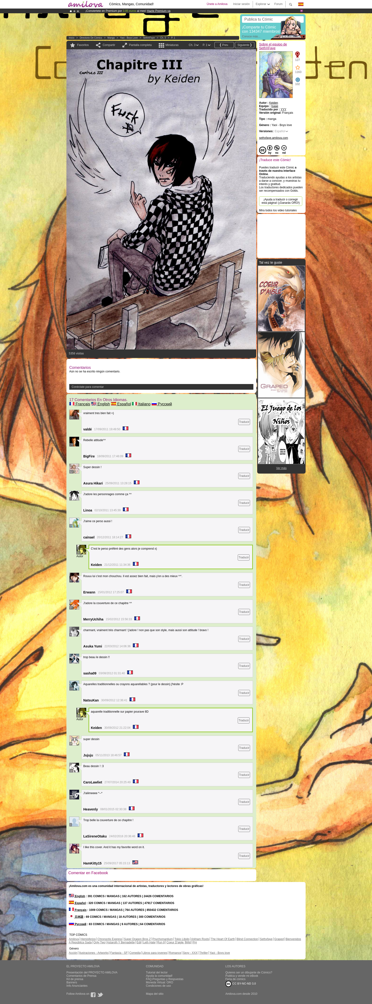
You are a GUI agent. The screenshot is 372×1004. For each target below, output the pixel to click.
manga (111, 37)
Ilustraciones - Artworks (93, 952)
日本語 (76, 916)
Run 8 (161, 942)
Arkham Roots (200, 939)
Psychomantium (163, 939)
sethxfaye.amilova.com (273, 138)
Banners (71, 982)
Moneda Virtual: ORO (159, 982)
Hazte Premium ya (158, 11)
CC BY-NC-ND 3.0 (240, 984)
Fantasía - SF (119, 952)
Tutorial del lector (157, 972)
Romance (175, 952)
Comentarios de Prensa (81, 975)
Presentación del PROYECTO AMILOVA (91, 972)
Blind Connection (247, 939)
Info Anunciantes (77, 985)
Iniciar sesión (241, 4)
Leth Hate (149, 942)
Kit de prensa (74, 979)
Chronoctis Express (110, 939)
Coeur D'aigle (176, 942)
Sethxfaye (266, 939)
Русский (162, 404)
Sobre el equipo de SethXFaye (273, 46)
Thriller (203, 952)
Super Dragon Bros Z (137, 939)
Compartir (109, 45)
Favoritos (83, 45)
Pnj (195, 942)
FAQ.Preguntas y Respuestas (164, 979)
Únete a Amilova (217, 4)
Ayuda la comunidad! (159, 975)
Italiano (141, 404)
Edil (139, 942)
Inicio (71, 37)
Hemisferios (88, 939)
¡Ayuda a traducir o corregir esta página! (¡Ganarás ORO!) (281, 201)
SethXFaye (149, 37)
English (100, 404)
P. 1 (173, 37)
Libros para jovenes (154, 952)
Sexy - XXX (190, 952)
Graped (279, 939)
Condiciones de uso (158, 985)
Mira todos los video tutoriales (278, 210)
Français (79, 404)
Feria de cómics (235, 979)
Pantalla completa (140, 45)
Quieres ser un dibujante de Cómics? (248, 972)
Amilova (74, 939)
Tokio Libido (181, 939)
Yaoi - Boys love (129, 37)
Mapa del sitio (154, 993)
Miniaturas (171, 45)
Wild (188, 942)
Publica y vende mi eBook (241, 975)
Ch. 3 (163, 37)
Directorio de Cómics (91, 37)
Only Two (99, 942)
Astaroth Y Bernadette (121, 942)
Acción (73, 952)
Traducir (244, 422)
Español (121, 404)
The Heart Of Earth (223, 939)
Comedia (135, 952)
